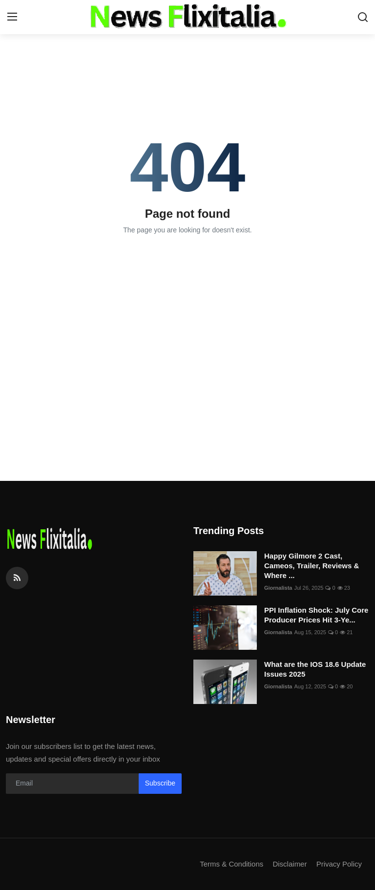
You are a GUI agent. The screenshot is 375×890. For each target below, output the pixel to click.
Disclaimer (289, 864)
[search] (363, 17)
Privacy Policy (339, 864)
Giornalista (278, 588)
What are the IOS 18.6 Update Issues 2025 (315, 669)
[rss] (17, 578)
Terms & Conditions (231, 864)
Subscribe (160, 783)
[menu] (12, 17)
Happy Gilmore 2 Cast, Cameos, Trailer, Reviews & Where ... (311, 566)
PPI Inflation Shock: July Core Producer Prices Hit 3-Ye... (316, 615)
